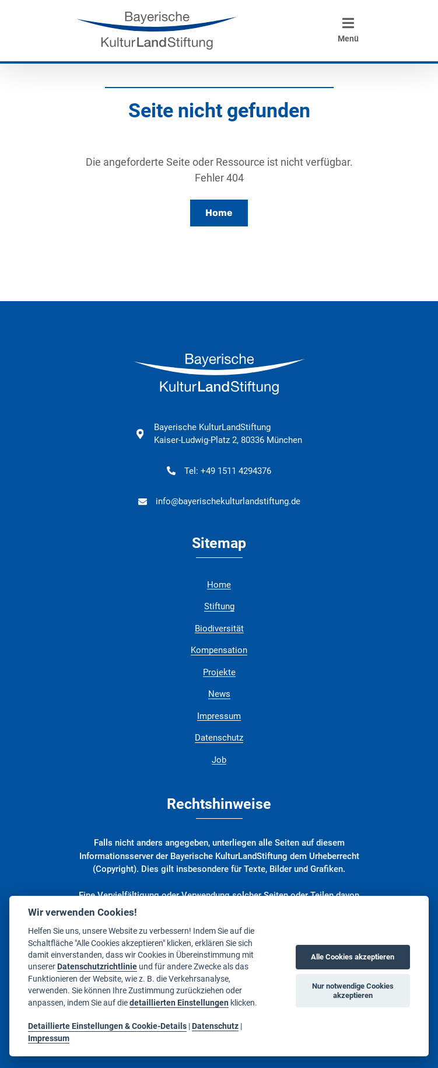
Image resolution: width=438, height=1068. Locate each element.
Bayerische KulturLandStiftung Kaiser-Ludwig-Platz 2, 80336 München (228, 434)
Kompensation (219, 650)
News (219, 694)
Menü (348, 29)
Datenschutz (219, 737)
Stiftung (219, 606)
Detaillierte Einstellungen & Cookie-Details (107, 1026)
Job (219, 760)
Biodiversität (219, 628)
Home (219, 212)
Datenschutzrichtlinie (97, 966)
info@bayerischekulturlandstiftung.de (228, 501)
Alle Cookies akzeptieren (352, 956)
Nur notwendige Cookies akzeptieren (353, 991)
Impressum (219, 716)
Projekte (219, 672)
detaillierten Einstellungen (179, 1002)
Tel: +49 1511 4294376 (227, 471)
